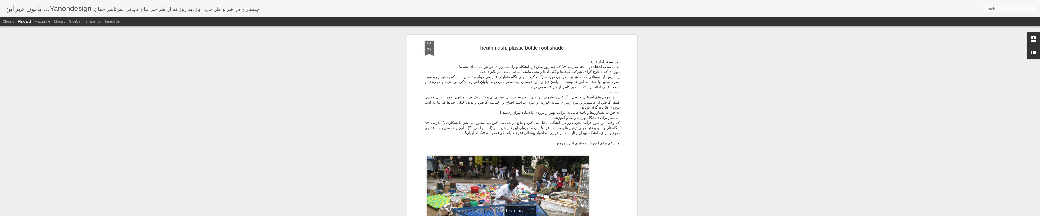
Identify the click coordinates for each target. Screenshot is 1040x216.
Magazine (42, 21)
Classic (8, 21)
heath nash (460, 84)
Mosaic (59, 21)
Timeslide (112, 21)
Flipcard (24, 21)
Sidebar (75, 21)
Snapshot (93, 21)
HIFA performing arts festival (450, 88)
